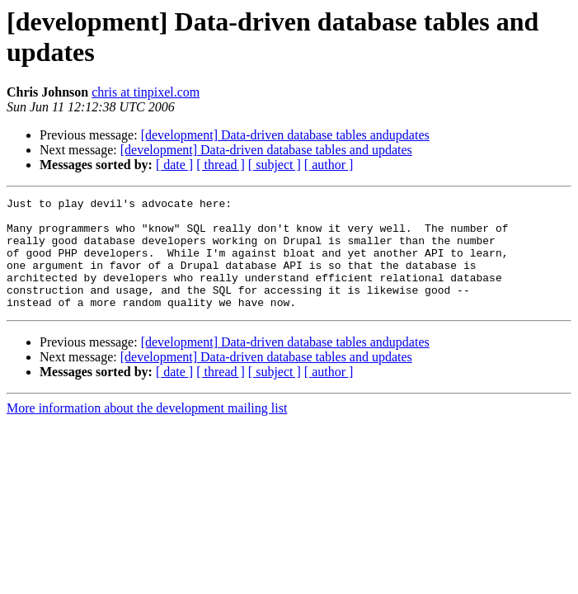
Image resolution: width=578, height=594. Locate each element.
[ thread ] (220, 165)
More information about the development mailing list (147, 430)
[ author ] (329, 165)
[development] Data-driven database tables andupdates (285, 135)
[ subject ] (274, 165)
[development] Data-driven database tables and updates (266, 150)
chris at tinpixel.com (146, 92)
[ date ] (174, 165)
